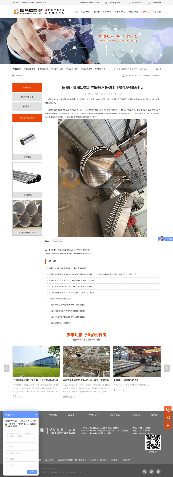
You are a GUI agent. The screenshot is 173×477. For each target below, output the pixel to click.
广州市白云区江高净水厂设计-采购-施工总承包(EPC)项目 (71, 280)
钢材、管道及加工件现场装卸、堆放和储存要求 (67, 250)
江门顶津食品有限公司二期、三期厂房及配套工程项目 (70, 286)
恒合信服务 (133, 12)
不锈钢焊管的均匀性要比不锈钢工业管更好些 (67, 305)
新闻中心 (145, 12)
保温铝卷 (114, 460)
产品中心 (85, 12)
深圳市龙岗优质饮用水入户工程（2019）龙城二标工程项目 (72, 293)
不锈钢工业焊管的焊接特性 (60, 323)
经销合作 (107, 12)
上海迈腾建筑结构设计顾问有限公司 (72, 460)
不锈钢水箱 (125, 460)
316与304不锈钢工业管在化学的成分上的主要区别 (68, 253)
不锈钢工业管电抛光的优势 (60, 299)
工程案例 (96, 12)
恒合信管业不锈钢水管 (98, 460)
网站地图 (51, 469)
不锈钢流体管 (86, 69)
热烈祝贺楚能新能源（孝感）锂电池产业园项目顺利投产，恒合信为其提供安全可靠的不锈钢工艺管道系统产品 (92, 274)
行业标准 (27, 106)
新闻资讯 (156, 75)
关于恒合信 (119, 12)
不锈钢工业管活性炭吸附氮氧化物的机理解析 (67, 311)
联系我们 (156, 12)
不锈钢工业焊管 (57, 69)
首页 (76, 12)
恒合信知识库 (27, 97)
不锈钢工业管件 (72, 69)
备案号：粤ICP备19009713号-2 (70, 472)
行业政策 (39, 469)
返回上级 (19, 75)
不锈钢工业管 (29, 69)
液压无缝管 (49, 460)
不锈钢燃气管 (43, 69)
